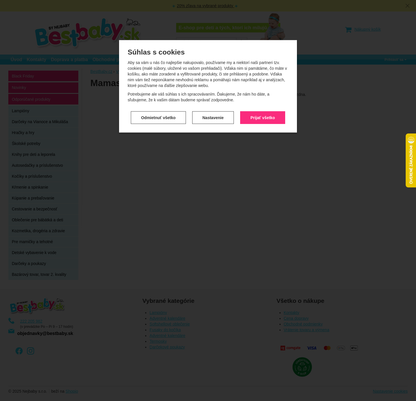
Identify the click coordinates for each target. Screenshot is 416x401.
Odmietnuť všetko (158, 116)
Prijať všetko (262, 116)
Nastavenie (213, 116)
